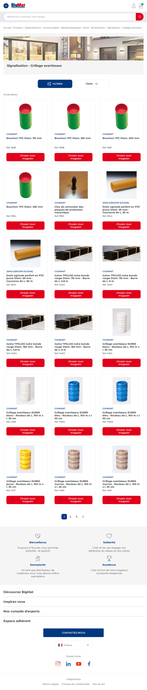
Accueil (7, 27)
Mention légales (50, 684)
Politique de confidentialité (76, 684)
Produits (17, 27)
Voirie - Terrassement (94, 27)
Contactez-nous (73, 632)
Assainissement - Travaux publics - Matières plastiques (53, 27)
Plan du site (99, 684)
